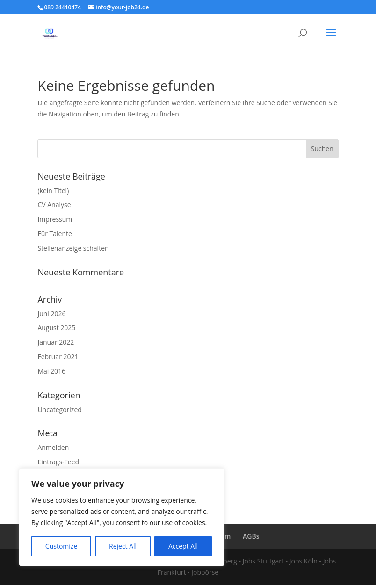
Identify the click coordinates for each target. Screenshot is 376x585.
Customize (61, 546)
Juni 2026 (51, 313)
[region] (121, 517)
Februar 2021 (57, 356)
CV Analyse (54, 204)
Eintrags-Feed (58, 461)
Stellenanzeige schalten (72, 248)
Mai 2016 (51, 371)
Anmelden (53, 447)
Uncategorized (59, 409)
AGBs (251, 536)
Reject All (123, 546)
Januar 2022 (55, 342)
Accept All (183, 546)
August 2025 (56, 327)
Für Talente (54, 233)
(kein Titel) (53, 190)
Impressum (54, 219)
